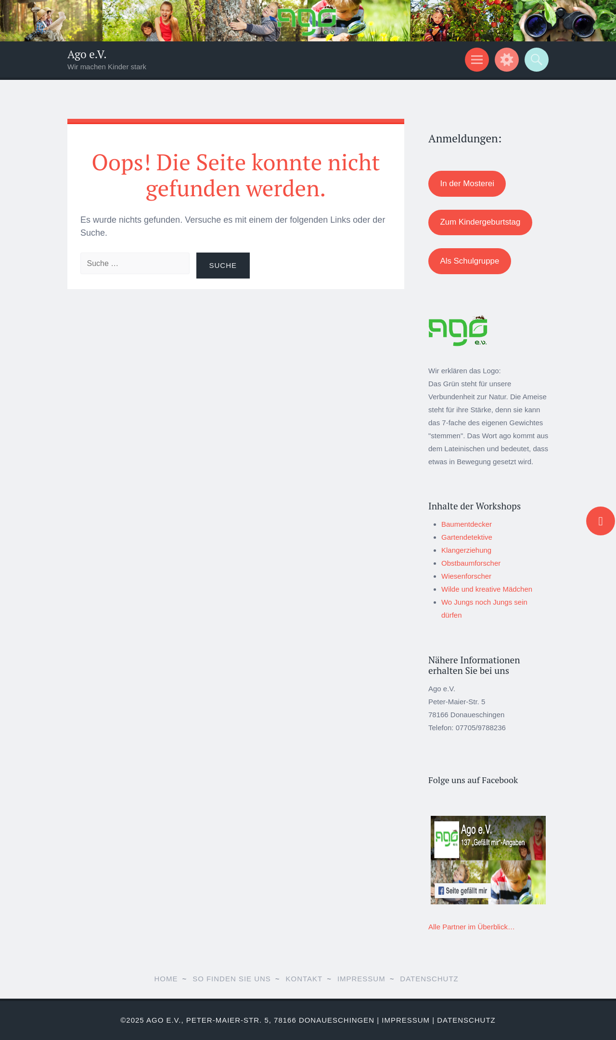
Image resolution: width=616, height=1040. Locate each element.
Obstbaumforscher (470, 563)
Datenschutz (429, 979)
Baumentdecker (466, 524)
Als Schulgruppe (469, 261)
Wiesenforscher (466, 576)
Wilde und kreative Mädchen (486, 589)
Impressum (361, 979)
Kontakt (304, 979)
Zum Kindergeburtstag (480, 222)
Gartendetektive (466, 537)
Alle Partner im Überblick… (471, 927)
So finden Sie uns (231, 979)
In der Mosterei (467, 183)
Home (166, 979)
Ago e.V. (87, 54)
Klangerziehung (466, 550)
